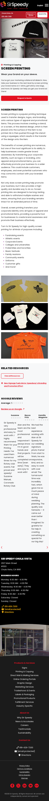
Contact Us (24, 740)
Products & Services (24, 663)
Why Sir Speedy (24, 717)
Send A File (42, 14)
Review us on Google (11, 409)
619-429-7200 (7, 16)
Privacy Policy (24, 766)
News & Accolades (24, 721)
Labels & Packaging (24, 694)
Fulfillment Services (24, 702)
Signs (24, 667)
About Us (24, 713)
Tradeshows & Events (24, 690)
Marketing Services (24, 686)
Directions (7, 612)
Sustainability (24, 732)
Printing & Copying (12, 65)
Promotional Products (24, 698)
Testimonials (24, 729)
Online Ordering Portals (24, 679)
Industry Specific (24, 706)
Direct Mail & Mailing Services (24, 675)
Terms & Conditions (24, 769)
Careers (24, 725)
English (40, 5)
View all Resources (12, 376)
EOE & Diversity (24, 775)
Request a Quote (31, 14)
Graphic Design (24, 683)
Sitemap (24, 778)
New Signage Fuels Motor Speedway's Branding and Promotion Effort (25, 384)
